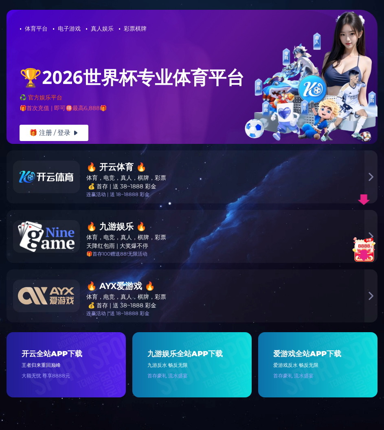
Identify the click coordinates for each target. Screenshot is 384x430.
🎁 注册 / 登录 (54, 133)
